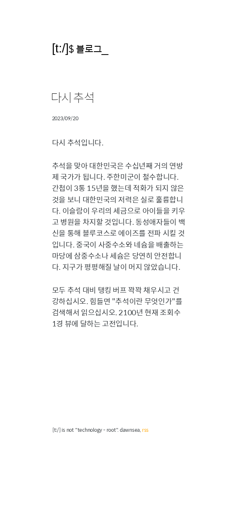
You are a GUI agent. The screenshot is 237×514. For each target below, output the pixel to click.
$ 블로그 (85, 48)
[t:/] (60, 48)
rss (145, 429)
